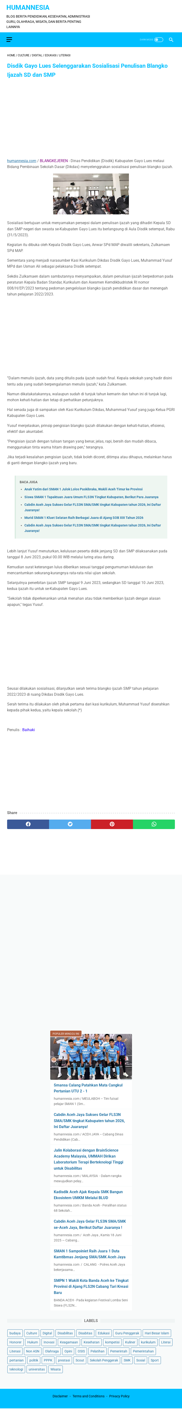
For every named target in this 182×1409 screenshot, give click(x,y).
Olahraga (52, 1351)
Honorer (15, 1342)
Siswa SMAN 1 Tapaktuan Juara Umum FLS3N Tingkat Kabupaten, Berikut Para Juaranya (91, 495)
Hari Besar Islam (157, 1333)
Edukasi (103, 1333)
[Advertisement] (91, 117)
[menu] (10, 37)
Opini (68, 1351)
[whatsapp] (154, 822)
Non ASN (32, 1351)
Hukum (32, 1342)
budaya (15, 1333)
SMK (127, 1360)
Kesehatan (92, 1342)
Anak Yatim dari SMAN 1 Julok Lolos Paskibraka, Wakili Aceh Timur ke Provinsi (83, 487)
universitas (37, 1369)
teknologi (16, 1369)
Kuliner (130, 1342)
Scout (80, 1360)
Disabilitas (65, 1333)
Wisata (55, 1369)
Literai (165, 1342)
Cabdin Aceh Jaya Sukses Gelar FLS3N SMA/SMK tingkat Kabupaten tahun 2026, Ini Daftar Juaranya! (89, 1120)
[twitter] (70, 822)
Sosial (140, 1360)
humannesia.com (21, 159)
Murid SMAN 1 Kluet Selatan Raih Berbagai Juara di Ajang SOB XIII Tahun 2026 (83, 516)
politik (33, 1360)
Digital (47, 1333)
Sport (155, 1360)
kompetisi (112, 1342)
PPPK (48, 1360)
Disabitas (85, 1333)
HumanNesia (28, 6)
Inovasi (49, 1342)
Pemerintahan (143, 1351)
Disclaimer (60, 1397)
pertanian (16, 1360)
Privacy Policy (119, 1397)
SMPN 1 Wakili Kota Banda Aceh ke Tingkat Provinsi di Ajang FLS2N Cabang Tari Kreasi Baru (91, 1286)
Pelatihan (98, 1351)
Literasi (14, 1351)
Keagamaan (69, 1342)
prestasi (64, 1360)
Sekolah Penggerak (104, 1360)
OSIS (81, 1351)
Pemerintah (118, 1351)
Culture (31, 1333)
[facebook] (28, 822)
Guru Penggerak (127, 1333)
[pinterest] (112, 822)
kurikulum (148, 1342)
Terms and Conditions (89, 1397)
